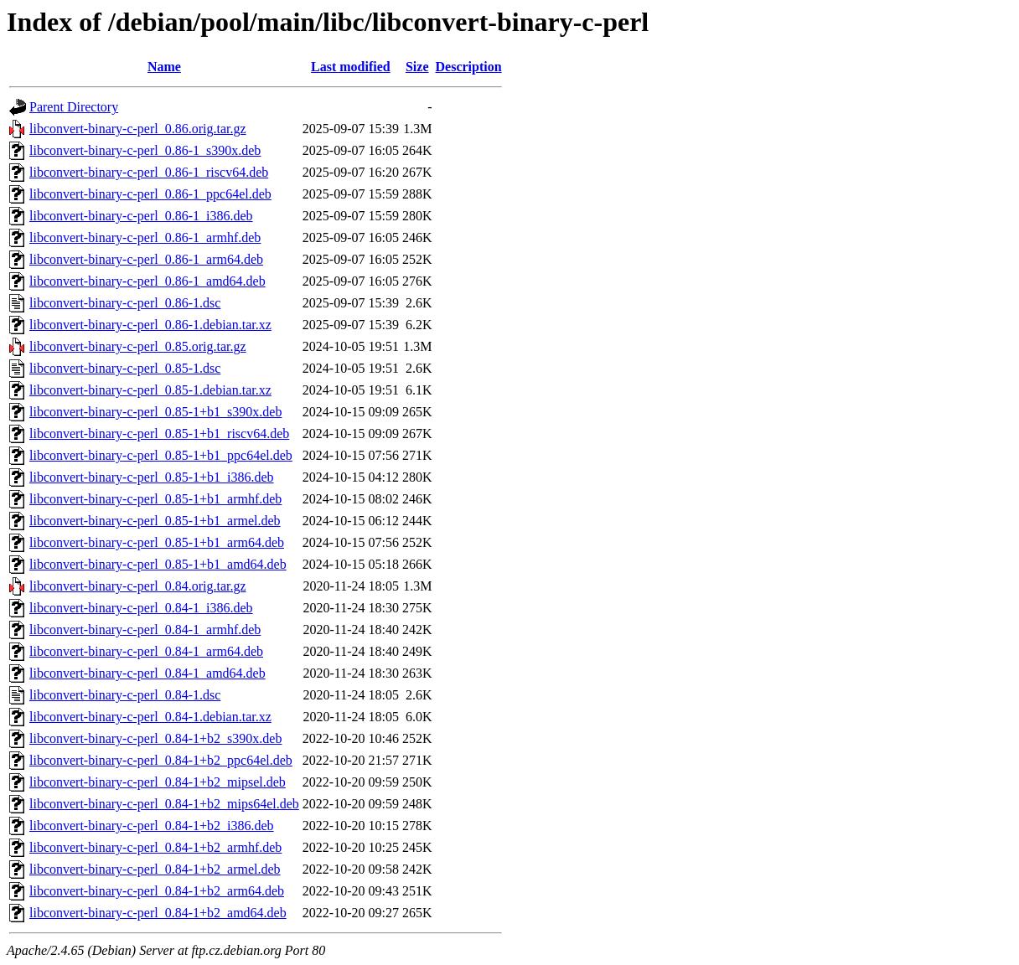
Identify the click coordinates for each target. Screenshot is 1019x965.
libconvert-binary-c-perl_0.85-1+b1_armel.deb (155, 520)
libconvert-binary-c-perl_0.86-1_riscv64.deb (148, 172)
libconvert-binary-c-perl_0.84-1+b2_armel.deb (155, 869)
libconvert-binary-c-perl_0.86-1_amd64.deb (147, 281)
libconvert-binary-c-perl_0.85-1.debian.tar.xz (150, 390)
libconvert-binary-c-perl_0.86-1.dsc (124, 303)
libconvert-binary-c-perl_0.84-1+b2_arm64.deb (156, 891)
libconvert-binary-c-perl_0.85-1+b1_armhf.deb (155, 499)
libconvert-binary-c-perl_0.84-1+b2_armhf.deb (155, 847)
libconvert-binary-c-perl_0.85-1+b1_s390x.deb (155, 412)
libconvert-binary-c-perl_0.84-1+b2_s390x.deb (155, 738)
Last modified (351, 66)
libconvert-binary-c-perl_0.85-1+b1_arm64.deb (156, 542)
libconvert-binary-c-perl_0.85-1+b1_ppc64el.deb (160, 455)
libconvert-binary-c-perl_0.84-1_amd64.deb (147, 673)
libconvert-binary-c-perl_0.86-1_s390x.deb (145, 150)
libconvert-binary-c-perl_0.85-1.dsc (124, 368)
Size (417, 66)
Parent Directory (73, 107)
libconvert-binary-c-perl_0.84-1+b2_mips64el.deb (164, 804)
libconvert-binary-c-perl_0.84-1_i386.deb (141, 608)
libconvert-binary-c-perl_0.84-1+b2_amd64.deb (158, 913)
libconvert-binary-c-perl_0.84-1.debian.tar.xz (150, 717)
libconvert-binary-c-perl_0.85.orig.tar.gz (137, 346)
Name (164, 66)
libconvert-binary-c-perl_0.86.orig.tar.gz (137, 128)
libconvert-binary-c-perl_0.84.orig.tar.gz (137, 586)
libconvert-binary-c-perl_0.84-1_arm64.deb (146, 651)
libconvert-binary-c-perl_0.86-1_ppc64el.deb (150, 194)
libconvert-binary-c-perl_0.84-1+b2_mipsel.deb (157, 782)
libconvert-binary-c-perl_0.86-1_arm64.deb (146, 259)
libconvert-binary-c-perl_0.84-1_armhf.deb (145, 629)
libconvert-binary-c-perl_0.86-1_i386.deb (141, 216)
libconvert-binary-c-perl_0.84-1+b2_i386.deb (151, 825)
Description (469, 66)
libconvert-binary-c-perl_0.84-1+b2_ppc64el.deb (160, 760)
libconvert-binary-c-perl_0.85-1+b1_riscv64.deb (159, 433)
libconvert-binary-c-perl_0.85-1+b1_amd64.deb (158, 564)
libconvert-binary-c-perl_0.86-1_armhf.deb (145, 237)
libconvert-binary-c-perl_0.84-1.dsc (124, 695)
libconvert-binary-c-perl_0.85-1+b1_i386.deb (151, 477)
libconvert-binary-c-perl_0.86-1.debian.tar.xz (150, 324)
